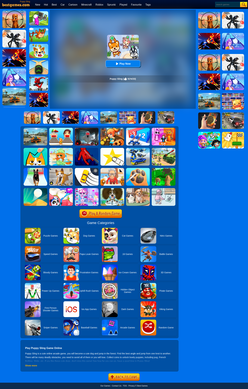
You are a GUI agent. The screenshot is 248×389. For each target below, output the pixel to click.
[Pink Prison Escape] (163, 129)
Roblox (99, 4)
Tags (148, 4)
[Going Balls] (38, 61)
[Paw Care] (138, 169)
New (37, 4)
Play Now (123, 64)
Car (63, 4)
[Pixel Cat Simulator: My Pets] (61, 169)
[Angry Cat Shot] (38, 29)
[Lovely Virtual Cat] (61, 149)
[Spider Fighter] (38, 77)
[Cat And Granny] (112, 169)
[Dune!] (35, 189)
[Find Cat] (163, 189)
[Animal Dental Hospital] (61, 189)
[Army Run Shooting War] (138, 129)
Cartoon (73, 4)
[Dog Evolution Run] (35, 169)
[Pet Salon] (138, 189)
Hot (46, 4)
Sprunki (111, 4)
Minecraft (86, 4)
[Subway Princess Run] (112, 129)
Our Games (105, 386)
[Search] (227, 4)
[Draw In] (35, 149)
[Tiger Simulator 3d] (163, 169)
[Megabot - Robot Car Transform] (138, 149)
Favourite (136, 4)
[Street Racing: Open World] (35, 129)
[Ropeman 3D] (87, 149)
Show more (31, 365)
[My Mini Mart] (38, 12)
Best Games (142, 386)
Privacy (131, 386)
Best (54, 4)
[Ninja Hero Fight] (38, 94)
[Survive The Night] (87, 129)
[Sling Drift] (87, 169)
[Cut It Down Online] (112, 149)
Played (123, 4)
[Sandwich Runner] (61, 129)
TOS (125, 386)
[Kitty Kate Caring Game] (87, 189)
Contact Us (116, 386)
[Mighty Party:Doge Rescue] (38, 45)
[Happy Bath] (112, 189)
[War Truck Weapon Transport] (163, 149)
